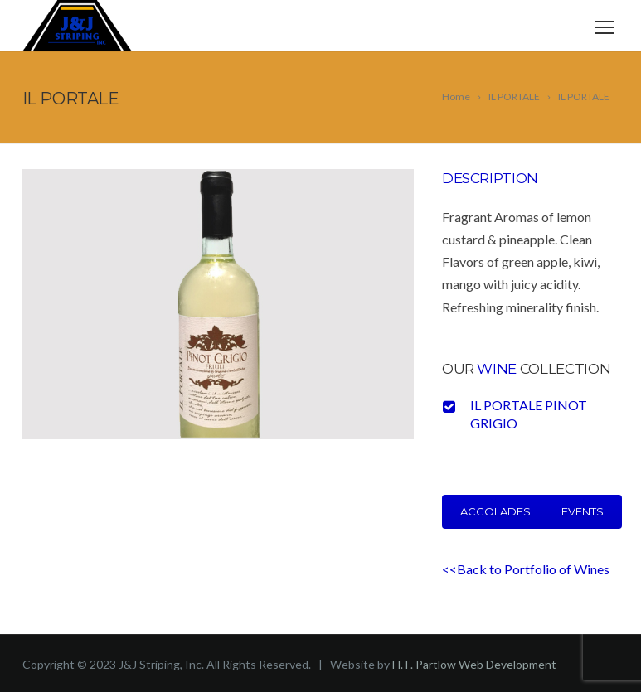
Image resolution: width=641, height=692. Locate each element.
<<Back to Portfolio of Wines (525, 569)
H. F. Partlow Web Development (474, 664)
